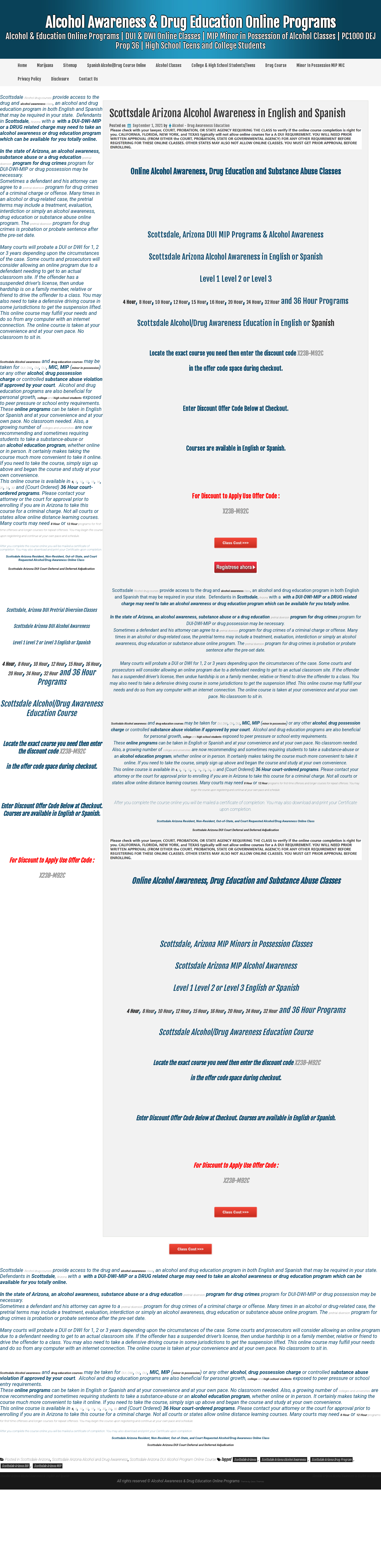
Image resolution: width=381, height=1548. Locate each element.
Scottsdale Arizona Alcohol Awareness (283, 1518)
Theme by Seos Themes (252, 1539)
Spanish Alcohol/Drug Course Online (116, 65)
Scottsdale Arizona (35, 1518)
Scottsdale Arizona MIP (47, 1524)
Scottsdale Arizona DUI (15, 1524)
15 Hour (225, 301)
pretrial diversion (292, 632)
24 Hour (306, 301)
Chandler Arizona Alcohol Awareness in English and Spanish (56, 1534)
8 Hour (148, 301)
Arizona (292, 606)
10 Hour (173, 301)
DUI (288, 739)
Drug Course (275, 65)
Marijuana (45, 65)
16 (204, 792)
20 (211, 792)
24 (218, 792)
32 (225, 792)
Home (22, 65)
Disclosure (60, 78)
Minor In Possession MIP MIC (320, 65)
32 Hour (333, 301)
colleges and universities (185, 772)
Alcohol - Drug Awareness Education (201, 125)
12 (191, 792)
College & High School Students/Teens (223, 65)
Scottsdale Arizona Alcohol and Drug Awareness (90, 1518)
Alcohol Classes (168, 65)
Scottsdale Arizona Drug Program (331, 1518)
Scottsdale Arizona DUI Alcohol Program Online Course (173, 1518)
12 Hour (199, 301)
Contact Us (88, 78)
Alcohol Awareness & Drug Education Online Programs (190, 41)
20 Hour (279, 301)
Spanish (323, 332)
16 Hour (252, 301)
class (258, 599)
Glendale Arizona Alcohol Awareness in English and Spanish (325, 1534)
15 (198, 792)
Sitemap (70, 65)
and (258, 752)
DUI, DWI (266, 739)
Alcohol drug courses (152, 599)
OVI (280, 739)
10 (184, 792)
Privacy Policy (29, 78)
